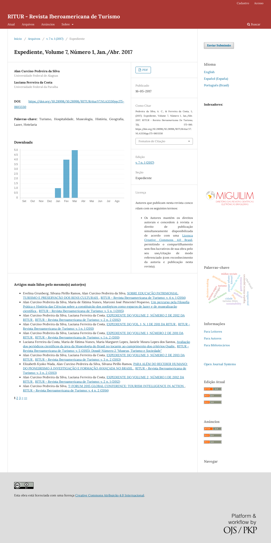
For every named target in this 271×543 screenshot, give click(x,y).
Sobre (66, 24)
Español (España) (216, 79)
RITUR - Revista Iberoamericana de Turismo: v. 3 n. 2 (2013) (78, 359)
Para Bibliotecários (217, 345)
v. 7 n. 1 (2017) (54, 39)
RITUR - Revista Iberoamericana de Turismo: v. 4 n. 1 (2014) (143, 298)
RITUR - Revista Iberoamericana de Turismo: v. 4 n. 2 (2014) (66, 390)
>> (25, 398)
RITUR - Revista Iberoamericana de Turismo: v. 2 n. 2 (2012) (78, 320)
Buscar (253, 24)
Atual (11, 24)
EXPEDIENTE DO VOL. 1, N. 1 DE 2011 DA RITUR (141, 324)
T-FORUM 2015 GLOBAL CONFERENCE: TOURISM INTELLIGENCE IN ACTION (126, 386)
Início (18, 39)
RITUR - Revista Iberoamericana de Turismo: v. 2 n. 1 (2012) (77, 382)
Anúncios (48, 24)
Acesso (258, 3)
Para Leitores (213, 331)
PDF (145, 70)
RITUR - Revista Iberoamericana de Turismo (64, 16)
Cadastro (243, 3)
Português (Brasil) (216, 85)
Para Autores (212, 338)
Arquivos (28, 24)
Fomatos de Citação (152, 141)
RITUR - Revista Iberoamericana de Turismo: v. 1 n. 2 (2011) (77, 337)
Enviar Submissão (219, 45)
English (209, 72)
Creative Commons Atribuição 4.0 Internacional (109, 495)
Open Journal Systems (220, 364)
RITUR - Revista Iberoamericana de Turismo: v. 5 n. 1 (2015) (81, 311)
